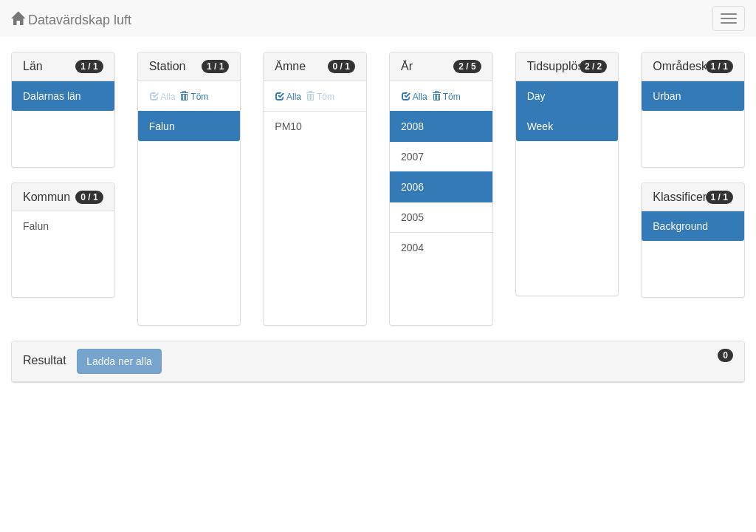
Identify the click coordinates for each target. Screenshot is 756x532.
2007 (412, 157)
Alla (288, 97)
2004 (412, 247)
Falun (36, 226)
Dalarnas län (52, 96)
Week (540, 126)
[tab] (378, 361)
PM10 (288, 126)
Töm (193, 97)
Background (680, 226)
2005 (412, 217)
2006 (412, 187)
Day (536, 96)
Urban (667, 96)
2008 (412, 126)
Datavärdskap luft (71, 19)
